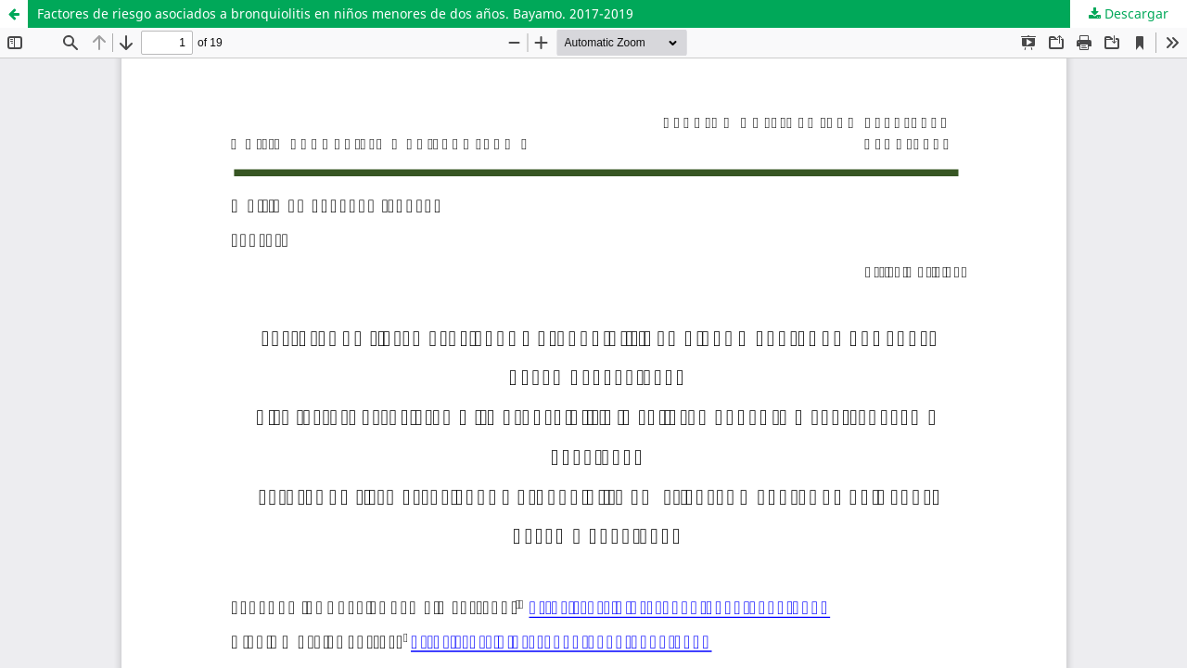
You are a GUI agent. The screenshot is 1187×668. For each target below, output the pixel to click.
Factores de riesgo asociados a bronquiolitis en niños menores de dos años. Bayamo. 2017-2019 (335, 13)
